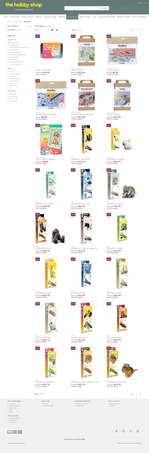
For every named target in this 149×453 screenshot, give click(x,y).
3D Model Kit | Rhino (114, 293)
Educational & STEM (106, 17)
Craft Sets (19, 30)
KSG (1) (12, 83)
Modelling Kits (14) (15, 45)
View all (80, 30)
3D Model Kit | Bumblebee (80, 159)
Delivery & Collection (81, 403)
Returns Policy (79, 405)
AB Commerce (138, 443)
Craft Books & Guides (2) (16, 62)
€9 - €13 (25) (13, 96)
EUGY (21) (12, 76)
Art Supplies (12, 403)
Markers (62, 17)
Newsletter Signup (114, 403)
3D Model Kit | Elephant (115, 204)
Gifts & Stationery (139, 17)
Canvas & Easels (50, 17)
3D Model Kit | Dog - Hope (80, 204)
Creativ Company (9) (15, 74)
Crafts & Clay (72, 17)
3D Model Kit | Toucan (79, 337)
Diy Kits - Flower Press (43, 70)
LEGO (10, 410)
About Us (44, 403)
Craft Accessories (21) (16, 64)
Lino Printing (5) (14, 57)
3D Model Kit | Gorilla (43, 248)
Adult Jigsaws (12, 408)
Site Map (111, 405)
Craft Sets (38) (14, 42)
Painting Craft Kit (77, 70)
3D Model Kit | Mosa (78, 293)
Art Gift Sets (14, 17)
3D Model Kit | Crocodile (44, 204)
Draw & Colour (27, 17)
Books (10, 412)
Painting (38, 17)
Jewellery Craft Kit (113, 70)
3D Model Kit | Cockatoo (115, 159)
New (6, 17)
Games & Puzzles (123, 17)
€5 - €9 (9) (13, 94)
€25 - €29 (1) (13, 101)
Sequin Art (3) (13, 85)
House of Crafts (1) (15, 78)
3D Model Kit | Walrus (114, 337)
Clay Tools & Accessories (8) (17, 54)
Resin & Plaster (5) (15, 52)
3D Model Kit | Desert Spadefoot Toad (84, 382)
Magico (123, 443)
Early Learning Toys (14, 405)
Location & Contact (47, 405)
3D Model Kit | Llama (42, 293)
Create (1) (12, 71)
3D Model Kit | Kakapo (115, 248)
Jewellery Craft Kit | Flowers (45, 114)
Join (145, 3)
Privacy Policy (12, 420)
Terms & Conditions (14, 418)
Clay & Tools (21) (14, 50)
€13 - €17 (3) (13, 98)
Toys (94, 17)
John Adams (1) (14, 81)
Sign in (140, 3)
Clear (29, 26)
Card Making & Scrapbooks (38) (18, 47)
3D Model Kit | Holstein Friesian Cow (84, 248)
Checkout (140, 8)
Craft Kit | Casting (113, 114)
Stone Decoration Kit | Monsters (82, 114)
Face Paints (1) (14, 59)
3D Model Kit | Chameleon (44, 382)
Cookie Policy (12, 422)
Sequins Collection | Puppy (45, 159)
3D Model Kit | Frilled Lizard (116, 382)
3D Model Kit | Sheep (43, 337)
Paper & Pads (85, 17)
